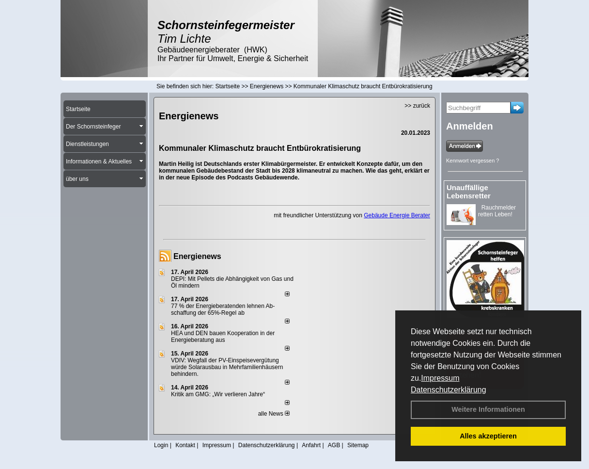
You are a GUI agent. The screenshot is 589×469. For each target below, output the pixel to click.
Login (161, 445)
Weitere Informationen (488, 409)
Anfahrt (311, 445)
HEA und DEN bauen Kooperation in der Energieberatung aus (223, 336)
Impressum (440, 378)
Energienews (197, 256)
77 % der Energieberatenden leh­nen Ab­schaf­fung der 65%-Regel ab (223, 309)
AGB (334, 445)
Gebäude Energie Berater (397, 215)
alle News (274, 413)
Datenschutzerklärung (448, 390)
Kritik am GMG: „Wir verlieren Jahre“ (218, 394)
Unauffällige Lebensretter (469, 191)
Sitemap (358, 445)
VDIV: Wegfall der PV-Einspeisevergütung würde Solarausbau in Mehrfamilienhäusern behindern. (227, 367)
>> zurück (417, 105)
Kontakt (185, 445)
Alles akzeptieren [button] (488, 436)
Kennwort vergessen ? (472, 160)
